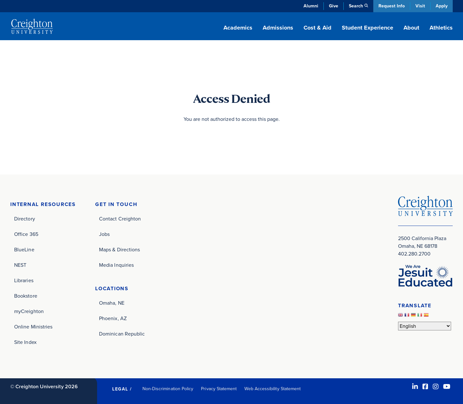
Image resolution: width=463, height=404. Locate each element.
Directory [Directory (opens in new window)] (24, 218)
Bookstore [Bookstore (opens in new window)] (25, 296)
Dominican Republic (122, 333)
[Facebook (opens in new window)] (425, 386)
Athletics (441, 27)
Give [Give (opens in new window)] (333, 6)
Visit (420, 6)
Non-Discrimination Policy (168, 388)
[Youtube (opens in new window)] (447, 386)
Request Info (391, 6)
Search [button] (356, 6)
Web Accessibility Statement (272, 388)
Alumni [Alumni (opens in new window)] (311, 6)
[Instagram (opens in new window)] (436, 386)
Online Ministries (33, 326)
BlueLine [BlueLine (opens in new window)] (24, 249)
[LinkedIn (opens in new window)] (415, 386)
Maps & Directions (119, 249)
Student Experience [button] (367, 27)
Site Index (25, 342)
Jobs (104, 234)
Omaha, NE (111, 303)
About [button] (411, 27)
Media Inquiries (116, 265)
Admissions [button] (278, 27)
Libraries (23, 280)
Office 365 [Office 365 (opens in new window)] (26, 234)
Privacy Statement (219, 388)
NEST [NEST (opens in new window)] (20, 265)
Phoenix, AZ (113, 318)
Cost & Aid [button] (317, 27)
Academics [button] (237, 27)
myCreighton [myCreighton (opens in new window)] (29, 311)
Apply (442, 6)
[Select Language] (424, 326)
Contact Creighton (120, 218)
